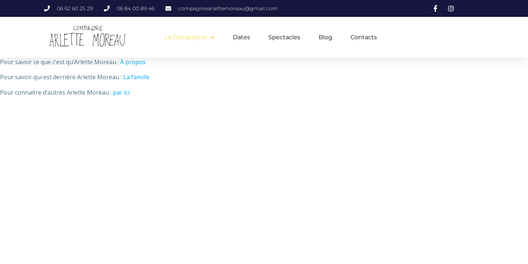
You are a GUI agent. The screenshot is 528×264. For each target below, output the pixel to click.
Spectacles (284, 37)
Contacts (364, 37)
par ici (121, 92)
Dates (241, 37)
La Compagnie (189, 37)
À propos (133, 62)
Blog (325, 37)
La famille (136, 77)
